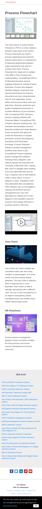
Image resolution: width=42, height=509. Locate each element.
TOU (33, 490)
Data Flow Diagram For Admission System (17, 386)
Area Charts (11, 241)
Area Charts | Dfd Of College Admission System (19, 405)
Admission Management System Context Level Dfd (21, 421)
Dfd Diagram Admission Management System (19, 409)
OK (36, 506)
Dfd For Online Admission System (14, 396)
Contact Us (10, 490)
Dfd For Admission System (12, 425)
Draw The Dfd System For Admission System (18, 443)
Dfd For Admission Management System (17, 418)
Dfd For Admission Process (12, 452)
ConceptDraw (10, 2)
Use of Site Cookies (10, 506)
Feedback (17, 490)
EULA (23, 490)
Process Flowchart (21, 13)
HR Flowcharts (13, 310)
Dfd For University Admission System (15, 389)
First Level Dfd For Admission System (16, 382)
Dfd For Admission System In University (16, 434)
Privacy (29, 490)
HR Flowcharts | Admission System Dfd (16, 393)
